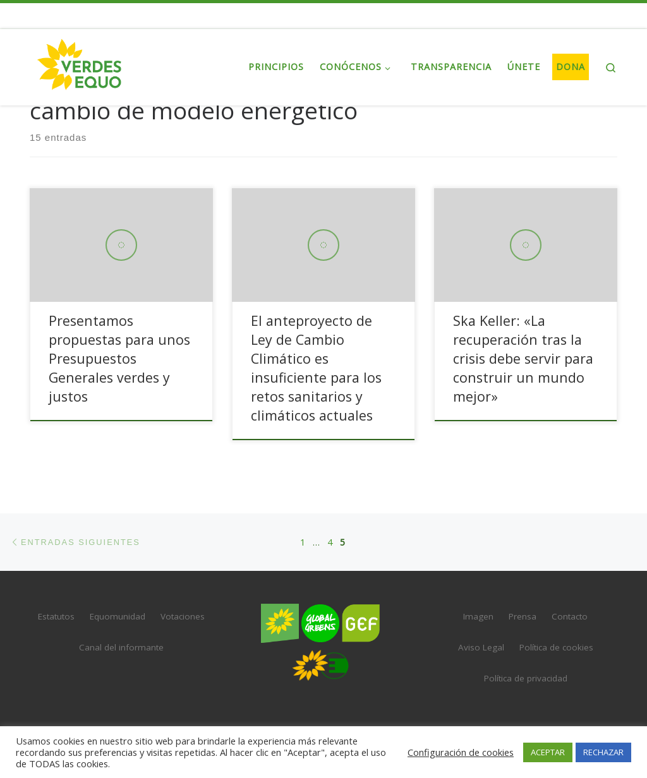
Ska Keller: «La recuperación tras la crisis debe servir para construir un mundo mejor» (523, 358)
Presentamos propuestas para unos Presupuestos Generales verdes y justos (119, 358)
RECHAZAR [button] (603, 752)
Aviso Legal (481, 647)
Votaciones (182, 616)
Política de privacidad (525, 678)
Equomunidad (117, 616)
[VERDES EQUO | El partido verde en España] (80, 64)
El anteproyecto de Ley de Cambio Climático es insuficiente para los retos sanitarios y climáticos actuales (316, 367)
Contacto (570, 616)
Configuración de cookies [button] (461, 752)
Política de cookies (556, 647)
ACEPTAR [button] (548, 752)
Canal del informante (121, 647)
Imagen (478, 616)
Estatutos (56, 616)
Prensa (522, 616)
